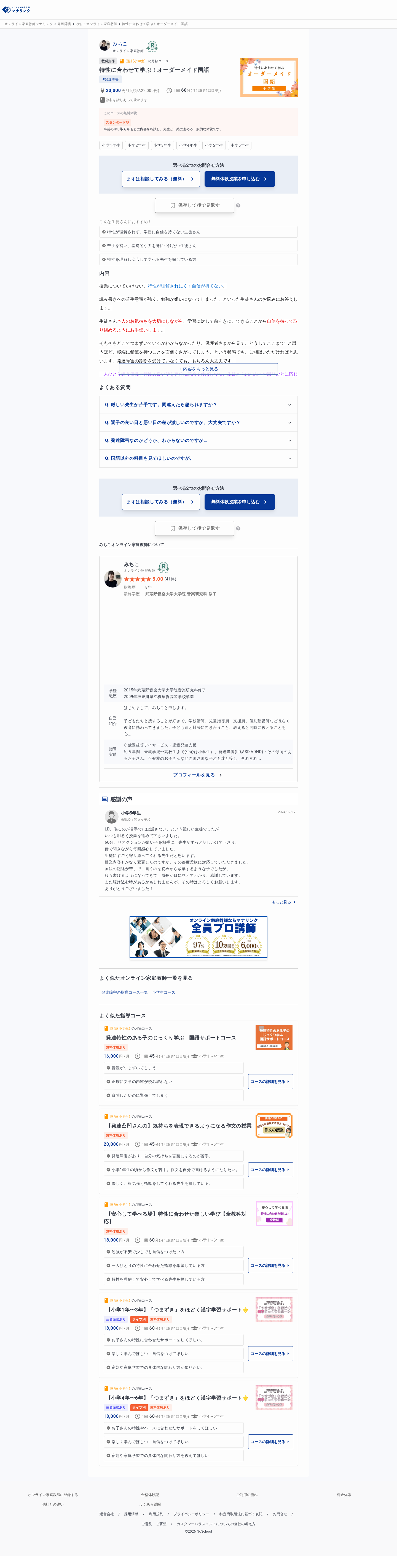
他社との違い (53, 1504)
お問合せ (280, 1514)
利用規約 (156, 1514)
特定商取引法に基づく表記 (240, 1514)
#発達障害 (111, 79)
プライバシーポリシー (191, 1514)
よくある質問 (150, 1504)
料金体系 (344, 1495)
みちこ (119, 44)
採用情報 (131, 1514)
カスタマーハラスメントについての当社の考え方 (216, 1524)
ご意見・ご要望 (154, 1524)
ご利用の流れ (247, 1495)
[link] (198, 1063)
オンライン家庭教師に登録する (53, 1495)
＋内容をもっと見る (198, 368)
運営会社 (107, 1514)
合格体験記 (150, 1495)
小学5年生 (131, 813)
